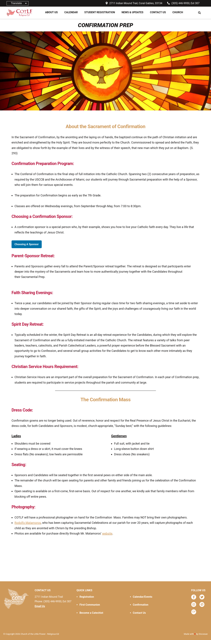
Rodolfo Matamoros (28, 522)
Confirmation (140, 604)
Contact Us (139, 612)
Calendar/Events (142, 596)
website (107, 533)
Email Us (40, 606)
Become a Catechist (91, 612)
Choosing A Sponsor (27, 244)
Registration (86, 596)
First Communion (89, 604)
